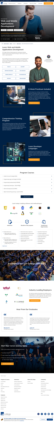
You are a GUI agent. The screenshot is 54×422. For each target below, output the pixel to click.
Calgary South (19, 43)
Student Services (43, 388)
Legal (1, 390)
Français (36, 0)
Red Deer (2, 409)
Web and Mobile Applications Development (27, 43)
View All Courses (27, 196)
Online (4, 0)
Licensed (29, 381)
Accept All (50, 419)
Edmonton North (3, 403)
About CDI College (33, 3)
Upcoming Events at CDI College (46, 390)
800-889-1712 (41, 0)
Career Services (43, 386)
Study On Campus (6, 43)
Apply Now (48, 0)
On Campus (7, 0)
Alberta (11, 43)
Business (2, 383)
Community (40, 3)
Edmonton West (3, 407)
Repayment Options (17, 388)
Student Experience (17, 391)
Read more (5, 246)
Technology (3, 391)
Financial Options (17, 385)
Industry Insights (43, 385)
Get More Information (7, 363)
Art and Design (3, 381)
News (42, 393)
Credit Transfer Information (18, 383)
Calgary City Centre (4, 397)
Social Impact (43, 391)
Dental (2, 385)
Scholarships (16, 390)
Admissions (25, 3)
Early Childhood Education (5, 386)
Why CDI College (30, 383)
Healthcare (2, 388)
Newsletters (43, 381)
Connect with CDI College (45, 395)
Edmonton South (3, 405)
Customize (43, 419)
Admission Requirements (18, 381)
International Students (17, 386)
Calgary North (3, 398)
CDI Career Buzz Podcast (45, 383)
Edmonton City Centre (4, 402)
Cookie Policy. (22, 420)
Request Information (48, 3)
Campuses (14, 43)
